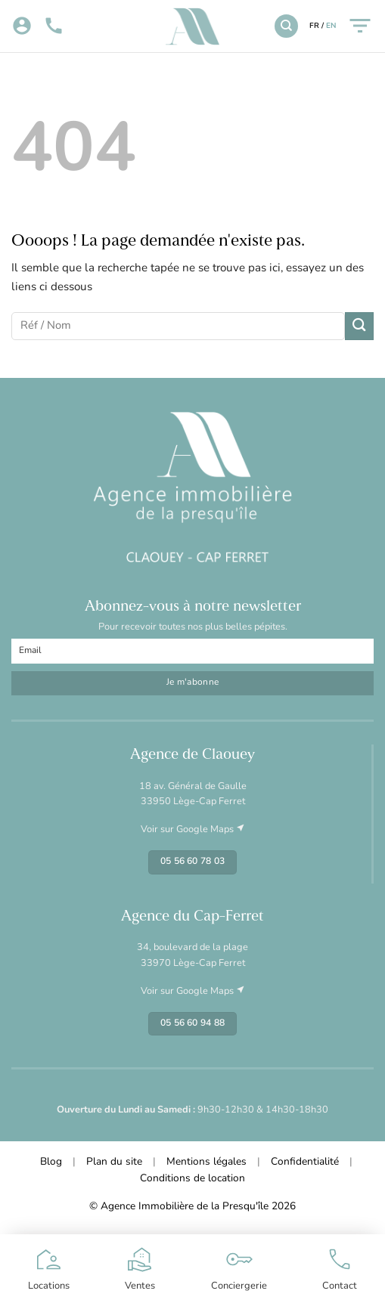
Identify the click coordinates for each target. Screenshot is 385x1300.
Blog (51, 1162)
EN (331, 26)
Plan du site (114, 1162)
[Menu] (360, 26)
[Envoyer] (359, 326)
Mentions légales (206, 1162)
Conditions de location (192, 1179)
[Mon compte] (22, 26)
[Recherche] (286, 25)
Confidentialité (305, 1162)
